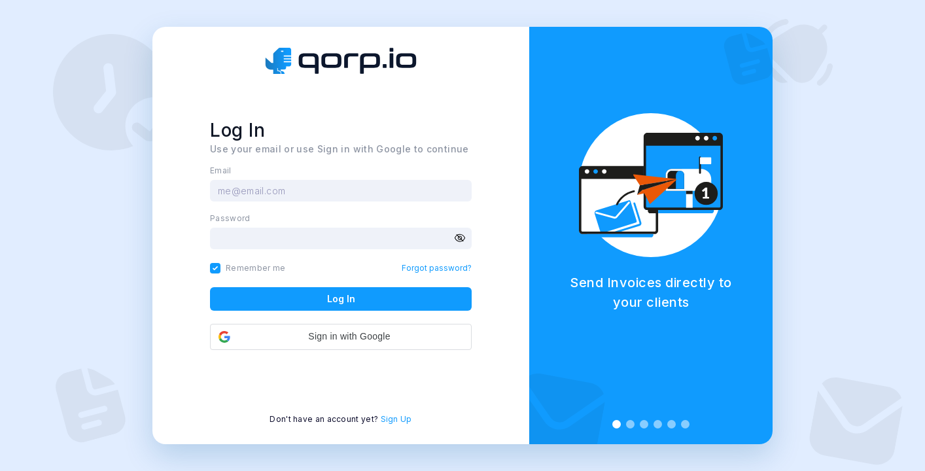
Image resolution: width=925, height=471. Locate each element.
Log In (341, 298)
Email (221, 171)
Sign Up (396, 419)
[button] (341, 337)
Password (230, 218)
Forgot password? (437, 268)
